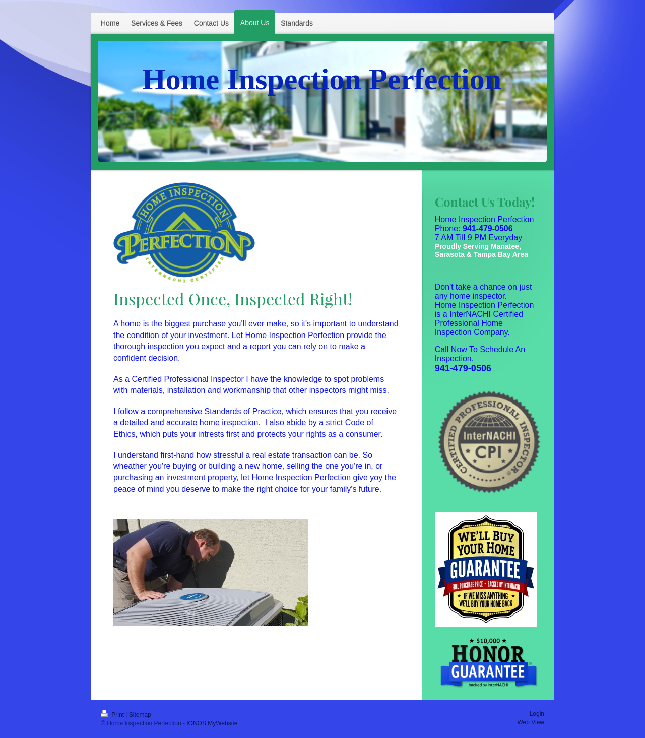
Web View (530, 722)
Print (113, 714)
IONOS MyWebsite (211, 723)
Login (537, 713)
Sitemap (140, 714)
